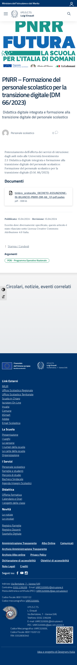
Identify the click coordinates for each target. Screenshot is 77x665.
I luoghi (6, 439)
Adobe (5, 419)
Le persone (8, 443)
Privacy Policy (38, 555)
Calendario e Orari (12, 499)
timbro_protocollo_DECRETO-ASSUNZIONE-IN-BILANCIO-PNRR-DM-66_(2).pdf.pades (41, 195)
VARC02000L (32, 600)
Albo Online (48, 543)
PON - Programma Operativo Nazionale (27, 260)
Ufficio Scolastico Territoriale (17, 394)
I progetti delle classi (13, 503)
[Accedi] (72, 3)
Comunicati (66, 543)
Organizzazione (10, 455)
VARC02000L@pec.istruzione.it (52, 591)
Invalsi (5, 407)
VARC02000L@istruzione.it (49, 587)
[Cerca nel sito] (69, 14)
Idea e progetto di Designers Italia (56, 652)
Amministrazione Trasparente (19, 543)
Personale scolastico (13, 467)
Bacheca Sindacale (12, 479)
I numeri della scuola (13, 447)
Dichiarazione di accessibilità (19, 560)
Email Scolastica (11, 423)
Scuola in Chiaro (11, 398)
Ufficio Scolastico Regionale (17, 390)
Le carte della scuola (13, 451)
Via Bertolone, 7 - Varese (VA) (25, 583)
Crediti (24, 566)
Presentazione (10, 435)
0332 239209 (20, 587)
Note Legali (8, 566)
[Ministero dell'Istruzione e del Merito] (20, 3)
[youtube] (21, 573)
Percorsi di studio (11, 475)
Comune (6, 411)
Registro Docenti (11, 529)
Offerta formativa (12, 495)
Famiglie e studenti (12, 471)
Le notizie (7, 515)
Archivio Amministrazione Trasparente (24, 549)
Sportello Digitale (11, 534)
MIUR (5, 386)
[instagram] (26, 573)
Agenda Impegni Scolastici (17, 483)
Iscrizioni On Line (11, 402)
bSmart (6, 415)
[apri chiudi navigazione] (6, 14)
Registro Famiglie (11, 525)
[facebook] (17, 573)
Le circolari (8, 519)
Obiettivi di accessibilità (55, 560)
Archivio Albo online (13, 555)
